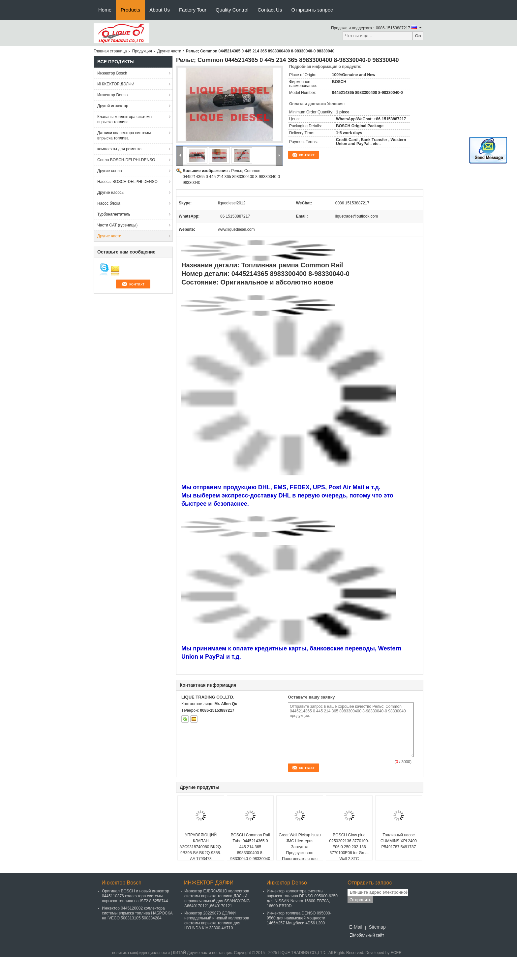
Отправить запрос (312, 10)
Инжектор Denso (112, 95)
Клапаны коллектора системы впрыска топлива (124, 119)
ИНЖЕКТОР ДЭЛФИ (116, 84)
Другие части (169, 51)
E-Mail (355, 927)
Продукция (142, 51)
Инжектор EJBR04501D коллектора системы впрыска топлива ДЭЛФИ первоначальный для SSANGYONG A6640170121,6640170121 (217, 898)
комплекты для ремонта (119, 149)
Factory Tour (192, 10)
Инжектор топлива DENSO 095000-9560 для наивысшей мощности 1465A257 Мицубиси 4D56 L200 (299, 918)
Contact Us (270, 10)
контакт (307, 154)
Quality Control (232, 10)
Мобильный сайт (366, 935)
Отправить (360, 899)
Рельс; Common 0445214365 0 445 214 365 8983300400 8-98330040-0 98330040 (231, 176)
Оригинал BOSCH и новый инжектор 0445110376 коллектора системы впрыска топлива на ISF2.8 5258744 (135, 896)
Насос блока (108, 203)
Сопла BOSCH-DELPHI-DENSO (126, 160)
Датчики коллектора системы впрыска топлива (124, 135)
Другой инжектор (112, 106)
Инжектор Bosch (112, 73)
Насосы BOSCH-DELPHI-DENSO (127, 181)
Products (130, 10)
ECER (396, 952)
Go (418, 35)
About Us (159, 10)
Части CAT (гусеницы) (117, 225)
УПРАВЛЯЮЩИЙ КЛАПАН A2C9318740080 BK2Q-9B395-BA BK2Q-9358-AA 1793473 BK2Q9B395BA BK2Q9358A (200, 853)
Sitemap (377, 927)
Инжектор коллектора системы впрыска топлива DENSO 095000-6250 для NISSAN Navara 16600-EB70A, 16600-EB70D (302, 898)
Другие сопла (109, 170)
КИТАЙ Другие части (192, 952)
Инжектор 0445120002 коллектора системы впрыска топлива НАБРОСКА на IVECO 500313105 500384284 (137, 913)
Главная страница (110, 51)
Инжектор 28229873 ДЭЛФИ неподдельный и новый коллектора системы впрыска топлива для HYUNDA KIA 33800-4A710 (216, 920)
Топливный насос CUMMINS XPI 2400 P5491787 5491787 (398, 841)
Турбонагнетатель (113, 214)
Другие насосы (111, 192)
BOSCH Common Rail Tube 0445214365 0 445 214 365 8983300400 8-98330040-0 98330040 (250, 847)
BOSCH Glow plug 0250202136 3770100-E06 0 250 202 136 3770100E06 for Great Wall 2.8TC (349, 847)
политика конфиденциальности (141, 952)
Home (104, 10)
